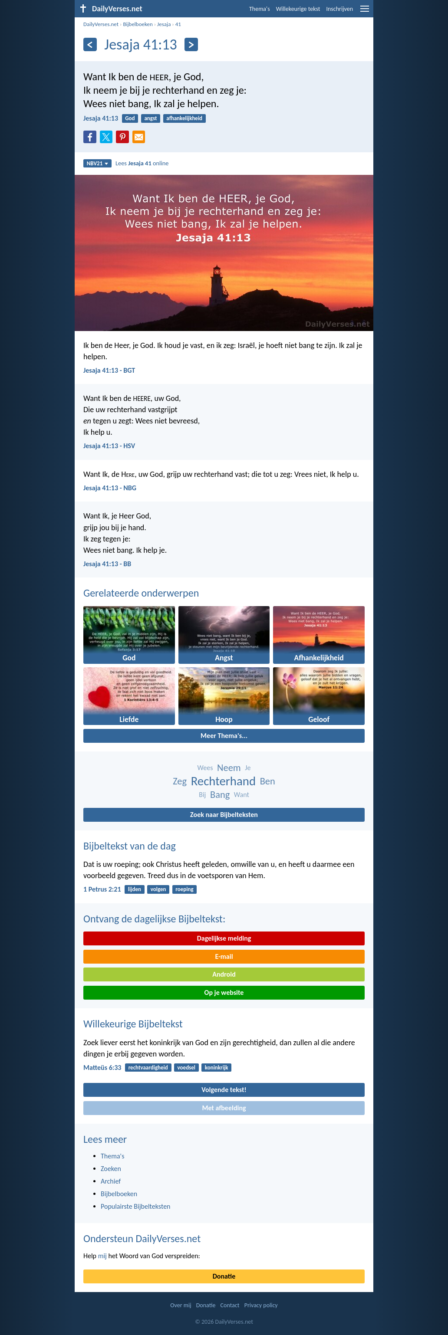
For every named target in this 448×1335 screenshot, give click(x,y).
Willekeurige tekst (298, 9)
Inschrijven (339, 9)
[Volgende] (191, 44)
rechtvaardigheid (148, 1067)
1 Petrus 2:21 (102, 889)
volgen (158, 889)
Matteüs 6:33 (102, 1067)
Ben (267, 781)
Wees (205, 768)
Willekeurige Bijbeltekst (133, 1023)
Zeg (180, 781)
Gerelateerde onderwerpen (141, 593)
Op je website (224, 992)
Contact (230, 1305)
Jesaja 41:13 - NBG (109, 488)
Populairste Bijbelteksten (136, 1206)
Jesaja (164, 24)
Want (241, 795)
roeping (184, 889)
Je (247, 768)
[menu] (364, 12)
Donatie (224, 1276)
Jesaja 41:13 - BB (107, 564)
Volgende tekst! (223, 1090)
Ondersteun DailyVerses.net (142, 1238)
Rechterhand (223, 781)
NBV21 (98, 163)
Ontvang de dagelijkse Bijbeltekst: (154, 918)
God (130, 118)
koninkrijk (216, 1067)
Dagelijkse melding (224, 938)
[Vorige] (90, 44)
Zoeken (111, 1168)
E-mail (224, 956)
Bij (202, 795)
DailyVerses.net (101, 24)
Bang (220, 794)
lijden (134, 889)
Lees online (141, 163)
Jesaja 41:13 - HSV (109, 446)
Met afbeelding (224, 1108)
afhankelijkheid (184, 118)
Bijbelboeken (137, 24)
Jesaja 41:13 (100, 118)
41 (178, 24)
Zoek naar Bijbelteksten (224, 814)
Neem (229, 768)
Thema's (259, 9)
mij (102, 1256)
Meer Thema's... (224, 735)
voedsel (186, 1067)
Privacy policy (261, 1305)
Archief (111, 1181)
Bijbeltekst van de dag (129, 846)
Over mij (180, 1305)
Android (223, 974)
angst (150, 118)
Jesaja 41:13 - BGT (109, 370)
